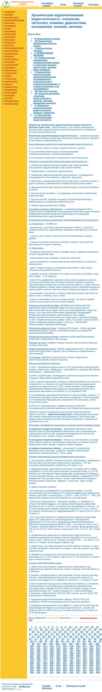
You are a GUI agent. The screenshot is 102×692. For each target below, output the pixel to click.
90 (62, 641)
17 (35, 629)
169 (64, 658)
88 (51, 641)
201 (58, 665)
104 (70, 644)
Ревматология (11, 70)
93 (78, 641)
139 (84, 651)
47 (52, 634)
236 (71, 672)
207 (97, 665)
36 (65, 632)
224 (64, 670)
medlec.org (24, 686)
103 (64, 644)
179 (58, 660)
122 (45, 648)
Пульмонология (11, 65)
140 (91, 651)
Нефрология (10, 42)
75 (57, 639)
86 (40, 641)
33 (49, 632)
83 (100, 639)
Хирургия (8, 98)
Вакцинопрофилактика (14, 20)
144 (45, 653)
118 (91, 646)
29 (100, 629)
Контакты (94, 4)
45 (41, 634)
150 (84, 653)
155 (45, 656)
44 (35, 634)
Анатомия (9, 15)
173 (91, 658)
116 (78, 646)
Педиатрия (9, 56)
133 (45, 651)
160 (78, 656)
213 (64, 668)
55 (95, 634)
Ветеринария (10, 26)
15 (97, 627)
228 (91, 670)
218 (97, 668)
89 (57, 641)
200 (51, 665)
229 (97, 670)
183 (84, 660)
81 (89, 639)
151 (91, 653)
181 (71, 660)
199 (45, 665)
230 (32, 672)
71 (35, 639)
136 (64, 651)
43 (30, 634)
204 (78, 665)
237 (78, 672)
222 (51, 670)
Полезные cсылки (78, 4)
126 (71, 648)
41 (92, 632)
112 (51, 646)
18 (41, 629)
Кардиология (10, 37)
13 (86, 627)
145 (51, 653)
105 (77, 644)
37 (71, 632)
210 (45, 668)
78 (73, 639)
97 (100, 641)
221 (45, 670)
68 (92, 637)
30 (33, 632)
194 (84, 663)
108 (97, 644)
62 (60, 637)
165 (38, 658)
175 (32, 660)
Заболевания (10, 31)
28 (95, 629)
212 (58, 668)
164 (32, 658)
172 (84, 658)
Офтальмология (11, 51)
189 (51, 663)
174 (97, 658)
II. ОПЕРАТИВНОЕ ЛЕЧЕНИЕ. (43, 54)
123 (51, 648)
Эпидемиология (11, 104)
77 (68, 639)
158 (64, 656)
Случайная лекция (47, 4)
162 (91, 656)
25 (79, 629)
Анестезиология (11, 17)
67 (87, 637)
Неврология (10, 40)
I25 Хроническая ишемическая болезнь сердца (45, 43)
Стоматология (11, 73)
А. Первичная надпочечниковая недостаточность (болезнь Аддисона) (44, 109)
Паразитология (11, 53)
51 (73, 634)
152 (97, 653)
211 (51, 668)
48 (57, 634)
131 (32, 651)
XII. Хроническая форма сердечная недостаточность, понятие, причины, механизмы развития (46, 98)
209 (38, 668)
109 (32, 646)
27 (89, 629)
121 (38, 648)
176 (38, 660)
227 (84, 670)
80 (84, 639)
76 (62, 639)
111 (45, 646)
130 (97, 648)
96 (95, 641)
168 (58, 658)
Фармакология (11, 87)
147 (64, 653)
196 (97, 663)
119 (97, 646)
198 (38, 665)
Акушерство (10, 12)
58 (38, 637)
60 (49, 637)
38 (76, 632)
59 (43, 637)
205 (84, 665)
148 (71, 653)
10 (70, 627)
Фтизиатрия (10, 95)
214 (71, 668)
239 (91, 672)
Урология (8, 84)
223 (58, 670)
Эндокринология (12, 101)
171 (78, 658)
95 (89, 641)
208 (32, 668)
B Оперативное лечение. (47, 39)
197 (32, 665)
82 (95, 639)
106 (84, 644)
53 (84, 634)
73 (46, 639)
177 (45, 660)
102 (57, 644)
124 (58, 648)
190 (58, 663)
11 (75, 627)
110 (38, 646)
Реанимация (10, 67)
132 (38, 651)
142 (32, 653)
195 (91, 663)
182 (78, 660)
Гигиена (8, 28)
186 (32, 663)
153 (32, 656)
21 (57, 629)
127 (78, 648)
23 (68, 629)
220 (38, 670)
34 (54, 632)
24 (73, 629)
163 (97, 656)
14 (92, 627)
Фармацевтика (11, 90)
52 (79, 634)
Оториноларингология (14, 48)
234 (58, 672)
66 (81, 637)
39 (81, 632)
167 (51, 658)
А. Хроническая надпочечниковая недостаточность (42, 117)
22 (62, 629)
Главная (46, 686)
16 (30, 629)
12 (81, 627)
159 (71, 656)
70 (30, 639)
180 (64, 660)
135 (58, 651)
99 (38, 644)
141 (97, 651)
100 (44, 644)
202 (64, 665)
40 (87, 632)
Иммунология (10, 34)
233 (51, 672)
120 (32, 648)
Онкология (9, 45)
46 (46, 634)
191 (64, 663)
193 (78, 663)
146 (58, 653)
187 (38, 663)
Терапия (8, 76)
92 (73, 641)
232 (45, 672)
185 (97, 660)
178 (51, 660)
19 (46, 629)
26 (84, 629)
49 (62, 634)
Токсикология (10, 79)
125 (64, 648)
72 (41, 639)
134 (51, 651)
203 (71, 665)
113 (58, 646)
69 (98, 637)
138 (78, 651)
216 (84, 668)
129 (91, 648)
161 (84, 656)
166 (45, 658)
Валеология (10, 23)
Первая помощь (11, 59)
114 (64, 646)
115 (71, 646)
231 (38, 672)
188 (45, 663)
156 (51, 656)
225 (71, 670)
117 (84, 646)
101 (51, 644)
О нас (63, 4)
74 (52, 639)
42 (98, 632)
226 (78, 670)
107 (90, 644)
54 (89, 634)
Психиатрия (10, 62)
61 (54, 637)
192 (71, 663)
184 (91, 660)
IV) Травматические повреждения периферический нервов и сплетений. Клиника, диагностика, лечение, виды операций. (46, 64)
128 (84, 648)
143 (38, 653)
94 (84, 641)
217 (91, 668)
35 (60, 632)
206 (91, 665)
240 (97, 672)
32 (43, 632)
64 (71, 637)
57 (33, 637)
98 (33, 644)
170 (71, 658)
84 (31, 641)
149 (78, 653)
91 (67, 641)
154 (38, 656)
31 (38, 632)
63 (65, 637)
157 (58, 656)
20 (52, 629)
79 (79, 639)
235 (64, 672)
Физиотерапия (11, 92)
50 (68, 634)
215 (78, 668)
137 (71, 651)
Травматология (11, 81)
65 (76, 637)
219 (32, 670)
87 (46, 641)
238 (84, 672)
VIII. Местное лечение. (46, 91)
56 (100, 634)
